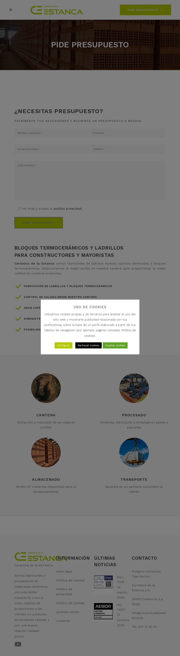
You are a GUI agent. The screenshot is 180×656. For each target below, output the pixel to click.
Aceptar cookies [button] (115, 345)
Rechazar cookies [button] (88, 345)
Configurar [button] (63, 345)
